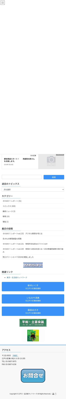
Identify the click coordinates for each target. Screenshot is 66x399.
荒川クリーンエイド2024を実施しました (18, 257)
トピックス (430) (9, 206)
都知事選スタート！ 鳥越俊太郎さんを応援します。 (19, 160)
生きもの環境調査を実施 (12, 238)
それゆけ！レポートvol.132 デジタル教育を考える (22, 233)
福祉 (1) (6, 221)
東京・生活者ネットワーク (17, 277)
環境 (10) (6, 216)
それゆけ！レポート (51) (12, 201)
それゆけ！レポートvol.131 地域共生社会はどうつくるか (25, 244)
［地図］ (15, 355)
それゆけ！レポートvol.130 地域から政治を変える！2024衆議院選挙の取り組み (33, 250)
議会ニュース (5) (9, 211)
